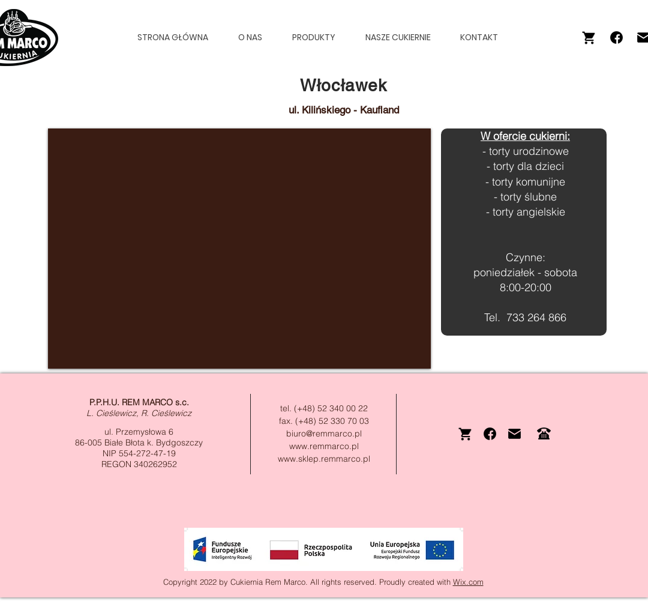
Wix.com (468, 582)
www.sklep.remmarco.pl (324, 458)
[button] (319, 37)
